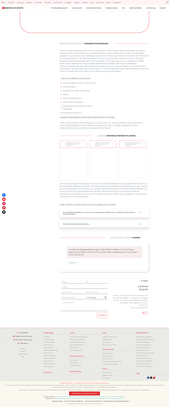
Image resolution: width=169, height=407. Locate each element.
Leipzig (76, 2)
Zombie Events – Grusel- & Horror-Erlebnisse (67, 401)
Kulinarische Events (94, 8)
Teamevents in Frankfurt (118, 396)
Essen (108, 2)
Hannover (38, 2)
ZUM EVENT (73, 175)
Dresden (85, 2)
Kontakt (163, 8)
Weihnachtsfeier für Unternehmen (82, 398)
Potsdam (11, 2)
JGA (123, 8)
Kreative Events (112, 8)
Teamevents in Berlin (60, 396)
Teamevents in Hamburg (74, 396)
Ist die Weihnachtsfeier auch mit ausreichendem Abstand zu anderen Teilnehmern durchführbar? (99, 213)
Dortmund (100, 2)
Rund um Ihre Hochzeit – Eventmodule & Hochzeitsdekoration (107, 401)
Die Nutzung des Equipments (76, 224)
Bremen (29, 2)
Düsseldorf (117, 2)
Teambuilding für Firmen (63, 398)
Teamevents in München (90, 396)
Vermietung (150, 8)
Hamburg (20, 2)
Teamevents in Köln (104, 396)
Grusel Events (77, 8)
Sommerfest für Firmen (100, 398)
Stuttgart (68, 2)
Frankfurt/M (58, 2)
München (48, 2)
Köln (92, 2)
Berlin (3, 2)
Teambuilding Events (59, 8)
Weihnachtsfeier (135, 8)
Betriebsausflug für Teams (116, 398)
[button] (167, 2)
